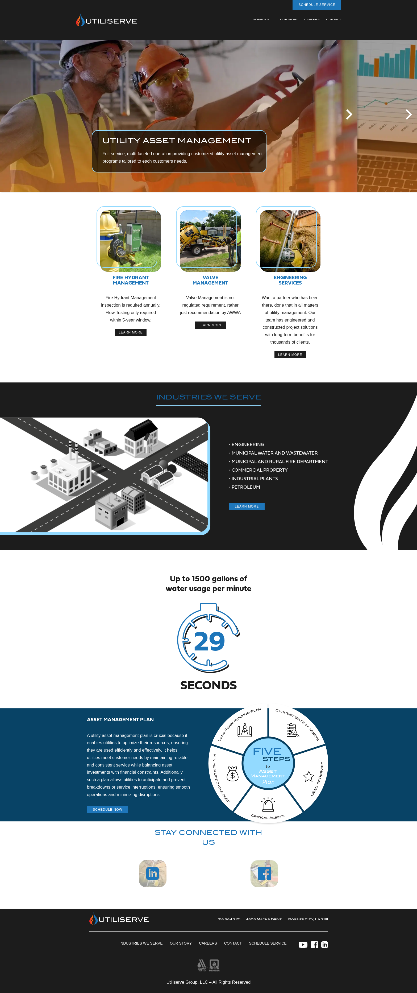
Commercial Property (260, 470)
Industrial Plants (255, 479)
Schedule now (107, 809)
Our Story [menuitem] (289, 19)
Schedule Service (316, 5)
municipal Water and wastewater (275, 453)
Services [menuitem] (261, 19)
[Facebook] (314, 945)
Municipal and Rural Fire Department (280, 462)
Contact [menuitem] (333, 19)
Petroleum (246, 487)
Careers (208, 943)
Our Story (181, 943)
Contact (233, 943)
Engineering (248, 445)
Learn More (247, 506)
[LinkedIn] (324, 945)
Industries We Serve (140, 943)
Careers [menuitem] (311, 19)
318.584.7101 (229, 919)
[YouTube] (303, 945)
